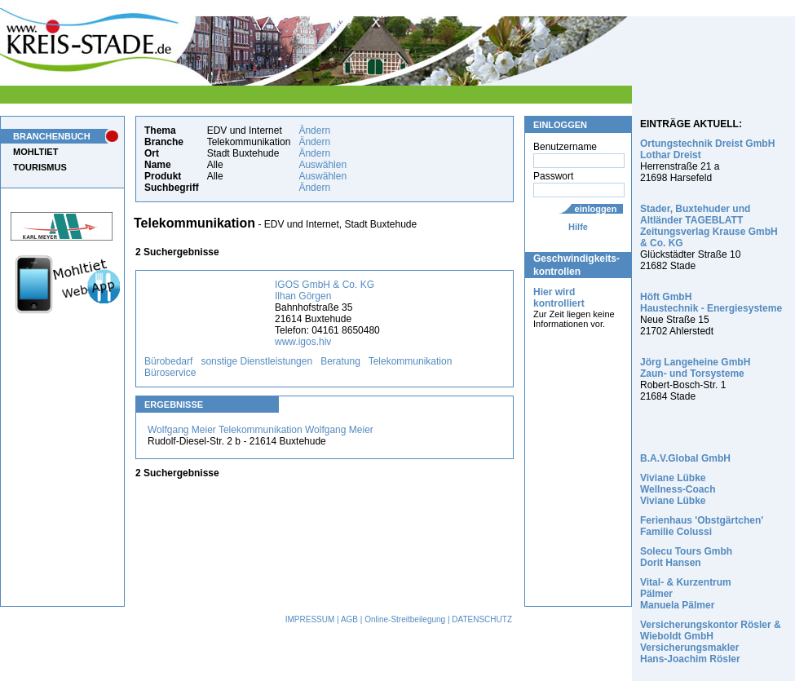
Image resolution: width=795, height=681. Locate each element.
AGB (349, 619)
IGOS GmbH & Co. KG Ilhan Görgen (324, 290)
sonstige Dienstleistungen (256, 361)
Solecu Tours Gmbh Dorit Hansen (686, 557)
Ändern (314, 130)
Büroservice (170, 372)
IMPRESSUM (310, 619)
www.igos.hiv (303, 341)
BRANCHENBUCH (52, 136)
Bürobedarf (168, 361)
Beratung (340, 361)
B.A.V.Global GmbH (685, 458)
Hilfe (578, 227)
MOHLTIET (35, 152)
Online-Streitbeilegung (404, 619)
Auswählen (322, 164)
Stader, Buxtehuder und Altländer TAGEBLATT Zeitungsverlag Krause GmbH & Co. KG (709, 226)
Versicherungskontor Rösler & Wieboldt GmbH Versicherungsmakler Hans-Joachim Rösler (710, 642)
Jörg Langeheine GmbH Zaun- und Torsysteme (695, 367)
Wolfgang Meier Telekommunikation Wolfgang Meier (260, 430)
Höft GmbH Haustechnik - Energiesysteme (711, 302)
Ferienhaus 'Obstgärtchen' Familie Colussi (701, 526)
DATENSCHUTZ (482, 619)
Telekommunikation (411, 361)
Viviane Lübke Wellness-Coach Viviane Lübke (677, 489)
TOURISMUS (40, 167)
